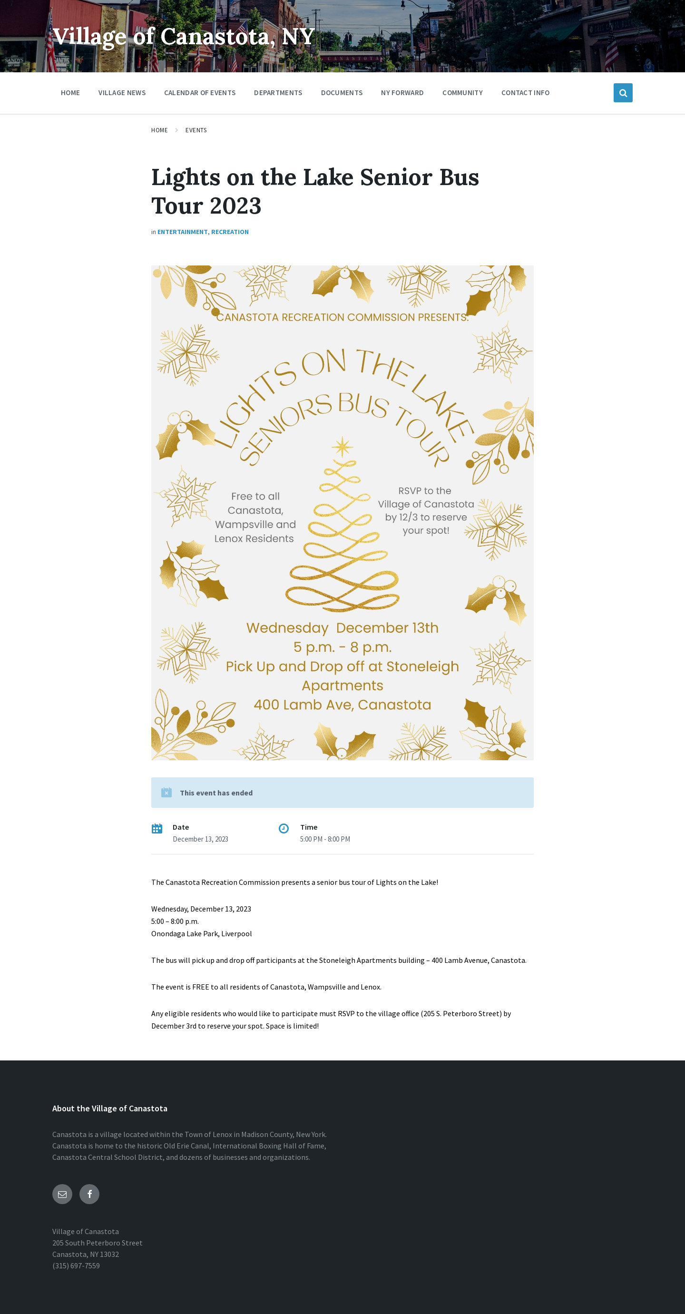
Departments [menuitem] (278, 92)
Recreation (230, 231)
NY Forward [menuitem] (402, 92)
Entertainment (182, 231)
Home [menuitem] (70, 92)
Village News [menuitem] (122, 92)
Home (159, 130)
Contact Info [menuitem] (525, 92)
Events (196, 130)
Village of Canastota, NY (184, 35)
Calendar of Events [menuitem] (199, 92)
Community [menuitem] (462, 92)
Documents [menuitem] (342, 92)
